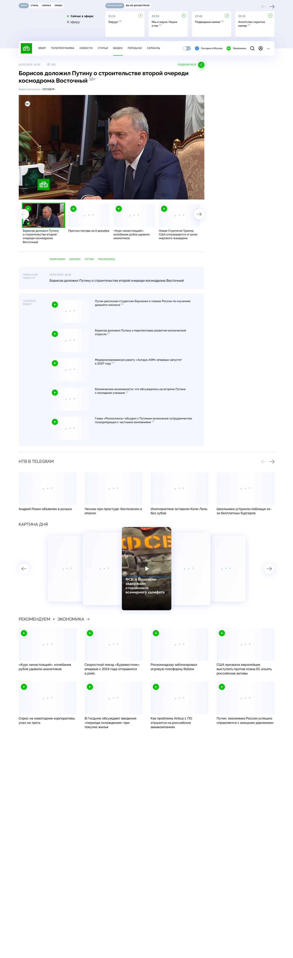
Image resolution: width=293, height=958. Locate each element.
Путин (89, 259)
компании (57, 259)
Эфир (42, 48)
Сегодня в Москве (209, 48)
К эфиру (73, 22)
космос (75, 259)
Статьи (103, 48)
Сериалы (153, 48)
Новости (86, 48)
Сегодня (48, 89)
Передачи (135, 48)
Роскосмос (106, 259)
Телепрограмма (62, 48)
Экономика (236, 48)
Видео (117, 48)
